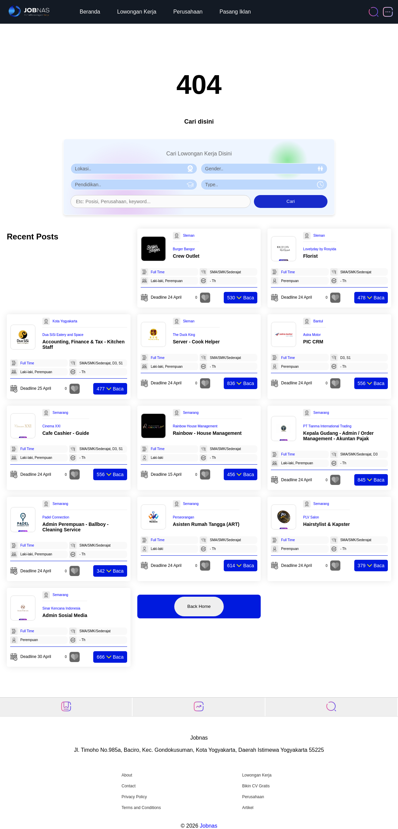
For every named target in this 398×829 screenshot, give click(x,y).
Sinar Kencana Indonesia (61, 608)
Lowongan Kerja (137, 12)
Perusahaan (187, 12)
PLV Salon (311, 517)
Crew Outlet (186, 256)
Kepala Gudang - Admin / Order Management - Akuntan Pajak (338, 435)
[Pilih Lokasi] (134, 168)
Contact (128, 786)
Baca (240, 298)
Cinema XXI (51, 426)
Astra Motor (312, 335)
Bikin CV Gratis (256, 786)
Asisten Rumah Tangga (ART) (206, 524)
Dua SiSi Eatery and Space (62, 335)
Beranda (90, 12)
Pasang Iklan (235, 12)
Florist (310, 256)
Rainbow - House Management (207, 433)
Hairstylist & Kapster (326, 524)
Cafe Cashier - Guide (65, 433)
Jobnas (208, 826)
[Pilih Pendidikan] (134, 184)
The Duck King (184, 335)
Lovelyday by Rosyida (319, 249)
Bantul (318, 321)
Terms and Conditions (141, 807)
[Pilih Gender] (264, 168)
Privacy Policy (134, 796)
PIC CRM (313, 341)
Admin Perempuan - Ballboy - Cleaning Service (75, 527)
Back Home (199, 606)
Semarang (60, 412)
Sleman (189, 235)
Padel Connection (55, 517)
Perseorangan (183, 517)
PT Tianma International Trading (327, 426)
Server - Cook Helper (196, 341)
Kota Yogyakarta (65, 321)
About (126, 775)
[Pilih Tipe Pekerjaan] (264, 184)
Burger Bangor (184, 249)
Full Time (158, 272)
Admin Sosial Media (64, 615)
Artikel (247, 807)
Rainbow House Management (195, 426)
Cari (290, 201)
